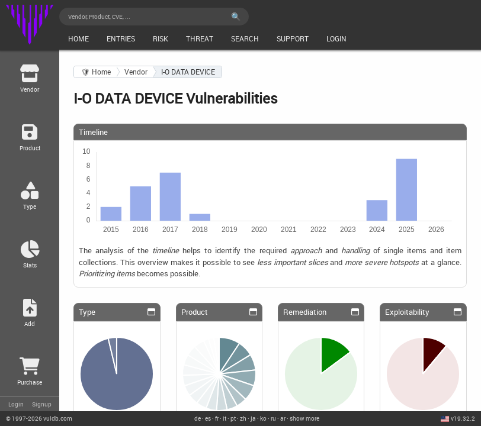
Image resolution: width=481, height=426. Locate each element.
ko (263, 418)
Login (16, 404)
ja (253, 418)
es (208, 418)
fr (217, 418)
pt (233, 418)
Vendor (135, 71)
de (197, 418)
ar (283, 418)
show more (304, 418)
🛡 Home (96, 71)
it (224, 418)
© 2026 (39, 418)
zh (243, 418)
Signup (42, 404)
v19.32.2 (463, 418)
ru (273, 418)
